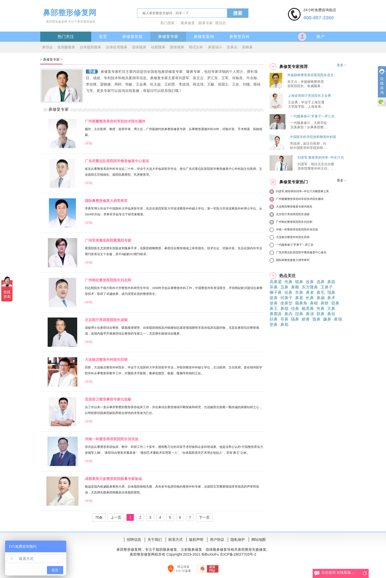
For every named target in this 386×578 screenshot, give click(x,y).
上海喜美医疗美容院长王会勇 (309, 96)
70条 (99, 517)
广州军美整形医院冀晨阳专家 (108, 240)
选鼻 (320, 282)
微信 (382, 102)
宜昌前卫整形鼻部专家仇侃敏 (108, 399)
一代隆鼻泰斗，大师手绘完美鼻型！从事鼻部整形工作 (308, 125)
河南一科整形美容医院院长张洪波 (111, 439)
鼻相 (284, 324)
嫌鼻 (327, 319)
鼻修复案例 (204, 36)
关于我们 (155, 540)
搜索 (237, 13)
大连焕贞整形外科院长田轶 (106, 359)
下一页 (204, 517)
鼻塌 (338, 319)
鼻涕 (310, 314)
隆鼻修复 (188, 23)
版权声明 (196, 540)
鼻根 (314, 303)
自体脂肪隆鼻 (90, 47)
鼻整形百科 (239, 36)
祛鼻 (288, 292)
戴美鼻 (308, 308)
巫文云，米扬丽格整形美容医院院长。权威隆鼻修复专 (305, 84)
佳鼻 (295, 308)
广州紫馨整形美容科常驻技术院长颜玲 (115, 121)
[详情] (88, 143)
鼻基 (299, 298)
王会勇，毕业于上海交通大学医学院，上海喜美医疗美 (306, 104)
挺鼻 (274, 298)
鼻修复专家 (168, 36)
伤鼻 (288, 282)
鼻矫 (325, 303)
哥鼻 (284, 319)
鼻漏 (320, 298)
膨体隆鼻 (177, 47)
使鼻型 (286, 303)
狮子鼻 (276, 292)
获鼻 (320, 314)
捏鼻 (299, 314)
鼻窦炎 (276, 314)
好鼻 (274, 319)
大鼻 (331, 308)
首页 (103, 36)
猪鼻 (299, 282)
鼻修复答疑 (132, 36)
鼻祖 (331, 314)
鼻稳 (284, 308)
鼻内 (288, 314)
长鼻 (310, 298)
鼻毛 (320, 292)
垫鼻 (274, 324)
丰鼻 (299, 292)
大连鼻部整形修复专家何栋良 (294, 206)
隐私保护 (238, 540)
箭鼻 (335, 303)
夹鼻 (320, 308)
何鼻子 (286, 298)
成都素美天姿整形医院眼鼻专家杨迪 (113, 479)
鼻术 (331, 298)
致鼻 (316, 319)
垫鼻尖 (232, 47)
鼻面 (331, 282)
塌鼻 (331, 292)
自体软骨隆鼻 (116, 47)
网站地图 (258, 540)
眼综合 (220, 23)
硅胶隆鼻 (158, 47)
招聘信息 (134, 540)
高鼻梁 (276, 282)
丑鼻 (284, 287)
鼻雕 (295, 287)
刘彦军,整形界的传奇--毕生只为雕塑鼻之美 (302, 191)
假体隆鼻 (139, 47)
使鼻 (274, 303)
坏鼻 (274, 287)
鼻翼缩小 (215, 47)
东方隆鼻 (310, 287)
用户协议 (217, 540)
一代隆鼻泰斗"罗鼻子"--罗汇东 (312, 116)
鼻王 (274, 308)
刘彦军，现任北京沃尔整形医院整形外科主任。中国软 (316, 166)
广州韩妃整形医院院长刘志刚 (108, 280)
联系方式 (175, 540)
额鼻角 (301, 303)
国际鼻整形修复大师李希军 (106, 201)
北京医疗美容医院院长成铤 (106, 320)
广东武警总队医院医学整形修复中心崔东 (117, 161)
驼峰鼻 (247, 47)
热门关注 (66, 36)
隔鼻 (295, 319)
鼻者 (310, 292)
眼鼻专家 (205, 23)
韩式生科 (196, 47)
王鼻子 (327, 287)
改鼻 (310, 282)
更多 (340, 65)
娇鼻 (306, 319)
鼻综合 (47, 47)
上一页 (116, 517)
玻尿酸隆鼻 (66, 47)
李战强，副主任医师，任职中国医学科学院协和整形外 (308, 146)
